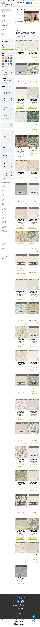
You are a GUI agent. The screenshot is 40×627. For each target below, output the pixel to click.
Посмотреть (21, 72)
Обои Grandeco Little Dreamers (33, 76)
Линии (5, 115)
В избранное (25, 60)
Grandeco (4, 221)
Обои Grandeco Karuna (33, 100)
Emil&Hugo (4, 213)
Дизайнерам (27, 616)
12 (27, 591)
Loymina (3, 234)
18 (34, 591)
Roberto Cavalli (5, 247)
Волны (5, 107)
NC (2, 240)
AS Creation (4, 185)
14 (29, 591)
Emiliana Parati (5, 214)
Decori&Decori (4, 209)
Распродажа (12, 616)
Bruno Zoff (4, 204)
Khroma (3, 230)
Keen (3, 21)
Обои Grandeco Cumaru (33, 483)
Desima (3, 212)
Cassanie (3, 207)
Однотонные (6, 88)
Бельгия (5, 149)
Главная (2, 6)
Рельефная (6, 166)
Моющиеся (6, 82)
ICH (2, 225)
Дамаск (5, 98)
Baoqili (3, 196)
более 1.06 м (6, 178)
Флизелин (6, 126)
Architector (4, 189)
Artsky (3, 194)
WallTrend (4, 258)
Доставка (19, 0)
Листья (5, 95)
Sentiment (4, 28)
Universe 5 (4, 33)
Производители (7, 6)
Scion (3, 249)
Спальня (5, 134)
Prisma (3, 244)
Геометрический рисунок (6, 93)
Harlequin (4, 222)
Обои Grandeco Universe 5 (21, 53)
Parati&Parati (4, 243)
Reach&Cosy (4, 26)
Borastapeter (4, 200)
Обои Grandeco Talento (21, 100)
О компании (3, 0)
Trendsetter (4, 257)
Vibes (3, 35)
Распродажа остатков (6, 263)
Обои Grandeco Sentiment (33, 53)
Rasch (3, 245)
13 (28, 591)
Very (3, 34)
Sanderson (4, 248)
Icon (3, 19)
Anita (3, 11)
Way (3, 37)
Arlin (3, 190)
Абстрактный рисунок (6, 103)
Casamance (4, 205)
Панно (5, 158)
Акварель (6, 105)
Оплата (14, 0)
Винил (5, 124)
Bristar (3, 203)
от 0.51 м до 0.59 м (5, 173)
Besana (3, 199)
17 (33, 591)
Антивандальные (6, 80)
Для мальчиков (6, 110)
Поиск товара (33, 0)
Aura (3, 195)
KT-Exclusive (4, 227)
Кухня (5, 136)
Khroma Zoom (4, 231)
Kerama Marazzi (5, 229)
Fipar (3, 218)
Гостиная (5, 132)
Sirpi (3, 252)
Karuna (3, 20)
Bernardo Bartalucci (5, 198)
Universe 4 (4, 32)
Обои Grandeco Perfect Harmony (33, 124)
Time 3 (3, 30)
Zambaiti (3, 262)
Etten (3, 217)
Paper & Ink (4, 241)
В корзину (20, 60)
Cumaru (3, 16)
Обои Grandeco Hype (21, 76)
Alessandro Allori (5, 186)
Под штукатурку (6, 90)
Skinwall (3, 253)
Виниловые (6, 74)
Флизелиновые (6, 72)
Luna (3, 235)
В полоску (5, 101)
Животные (6, 113)
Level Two (4, 23)
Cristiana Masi (4, 208)
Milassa (3, 238)
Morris (3, 239)
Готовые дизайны (20, 616)
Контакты (25, 0)
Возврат (9, 0)
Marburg (3, 236)
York (3, 261)
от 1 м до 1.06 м (5, 175)
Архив (38, 619)
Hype (3, 17)
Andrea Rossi (4, 187)
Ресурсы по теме (31, 619)
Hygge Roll (4, 223)
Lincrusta (3, 232)
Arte (3, 191)
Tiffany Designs (5, 256)
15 (30, 591)
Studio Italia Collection (6, 254)
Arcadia (3, 12)
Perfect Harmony (5, 25)
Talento (3, 29)
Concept (3, 15)
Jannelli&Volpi (4, 226)
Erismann (4, 216)
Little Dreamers (5, 24)
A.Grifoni (3, 183)
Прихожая (6, 138)
